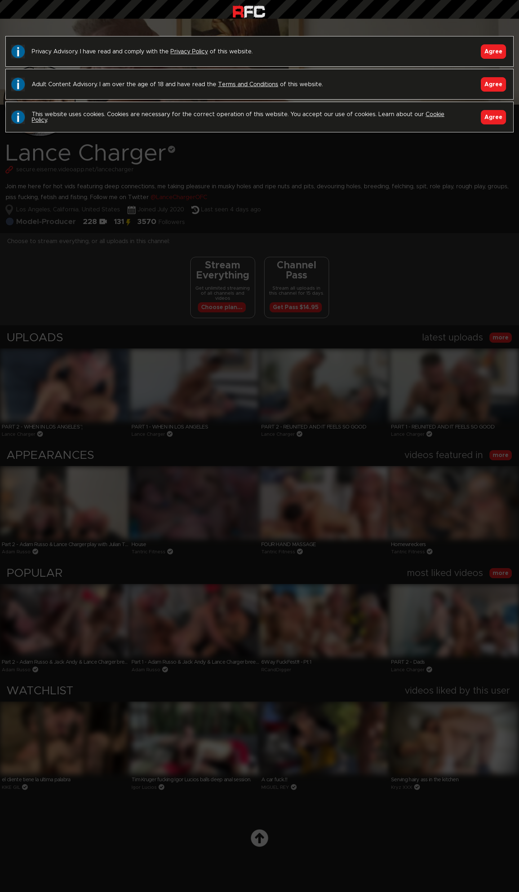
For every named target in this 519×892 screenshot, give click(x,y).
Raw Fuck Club (248, 11)
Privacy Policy (189, 51)
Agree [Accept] (493, 51)
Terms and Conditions (248, 84)
